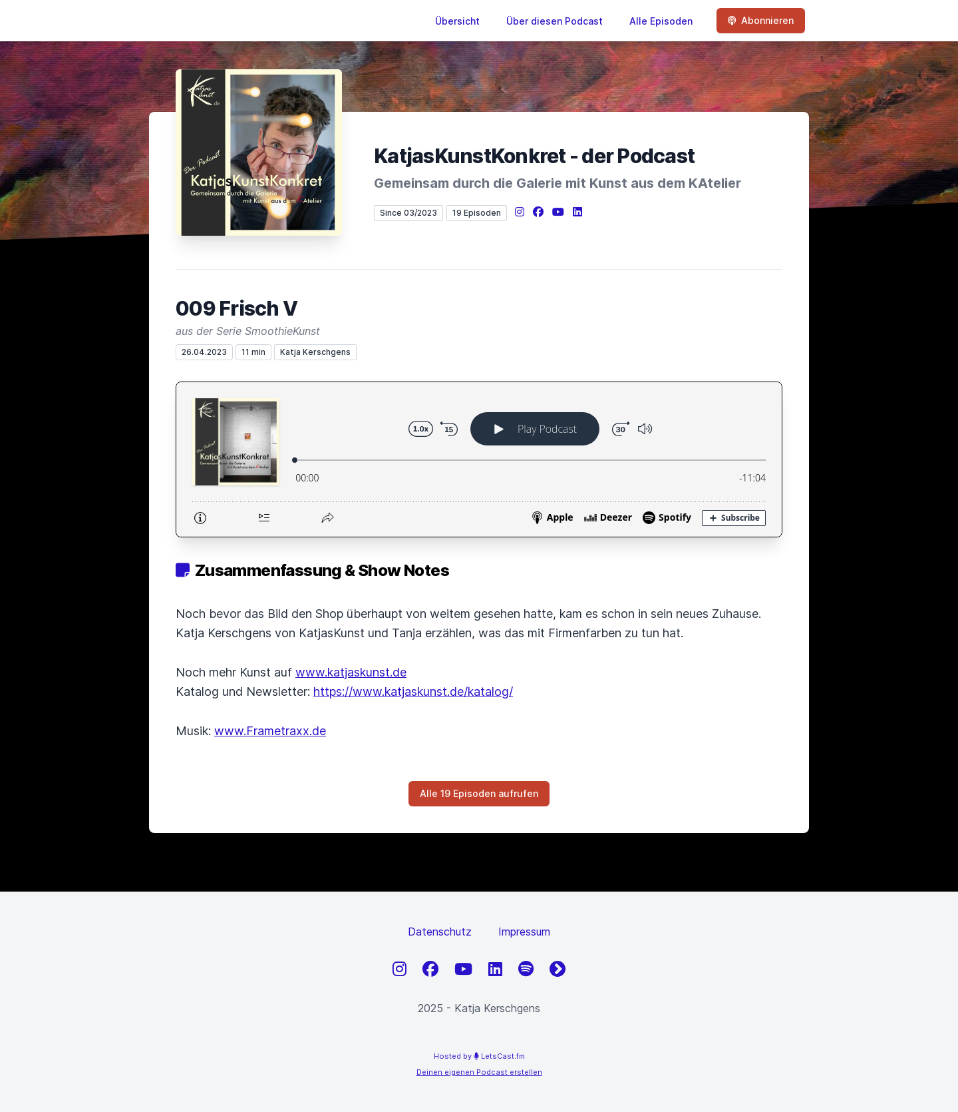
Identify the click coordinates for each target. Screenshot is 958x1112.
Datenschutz (440, 931)
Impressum (524, 931)
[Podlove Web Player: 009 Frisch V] (479, 459)
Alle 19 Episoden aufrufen (479, 793)
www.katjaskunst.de (350, 672)
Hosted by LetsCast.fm (479, 1056)
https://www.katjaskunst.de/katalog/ (413, 691)
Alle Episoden (661, 21)
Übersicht (457, 21)
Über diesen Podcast (554, 21)
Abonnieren (761, 20)
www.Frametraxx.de (270, 731)
